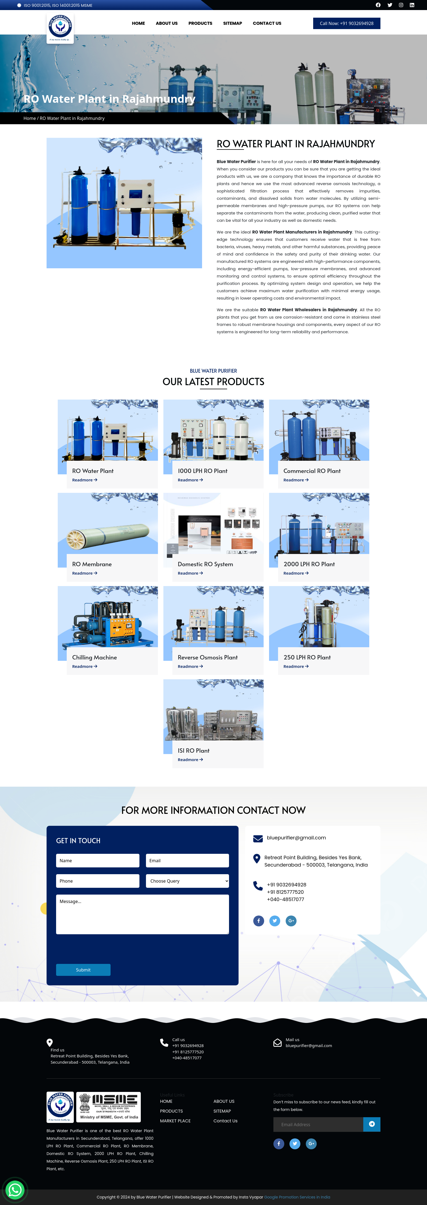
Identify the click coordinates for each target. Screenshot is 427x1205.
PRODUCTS (200, 23)
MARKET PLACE (175, 1121)
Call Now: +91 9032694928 (347, 23)
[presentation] (97, 953)
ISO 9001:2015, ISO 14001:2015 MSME (55, 5)
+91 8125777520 (285, 892)
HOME (138, 23)
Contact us (225, 1121)
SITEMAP (232, 23)
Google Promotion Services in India (296, 1197)
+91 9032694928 (286, 884)
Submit (83, 970)
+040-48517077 (285, 899)
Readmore (84, 479)
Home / (31, 118)
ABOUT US (167, 23)
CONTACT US (267, 23)
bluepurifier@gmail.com (296, 837)
